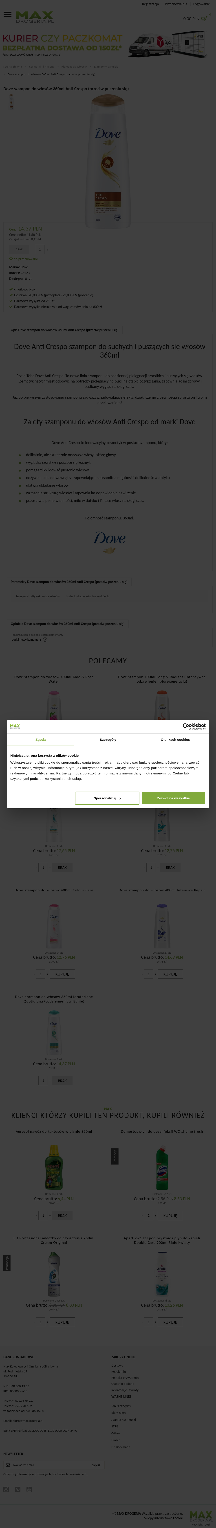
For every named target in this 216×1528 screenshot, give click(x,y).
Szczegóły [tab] (108, 739)
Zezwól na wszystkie (173, 798)
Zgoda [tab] (40, 739)
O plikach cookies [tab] (175, 739)
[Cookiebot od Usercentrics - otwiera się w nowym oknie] (186, 726)
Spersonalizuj (107, 798)
